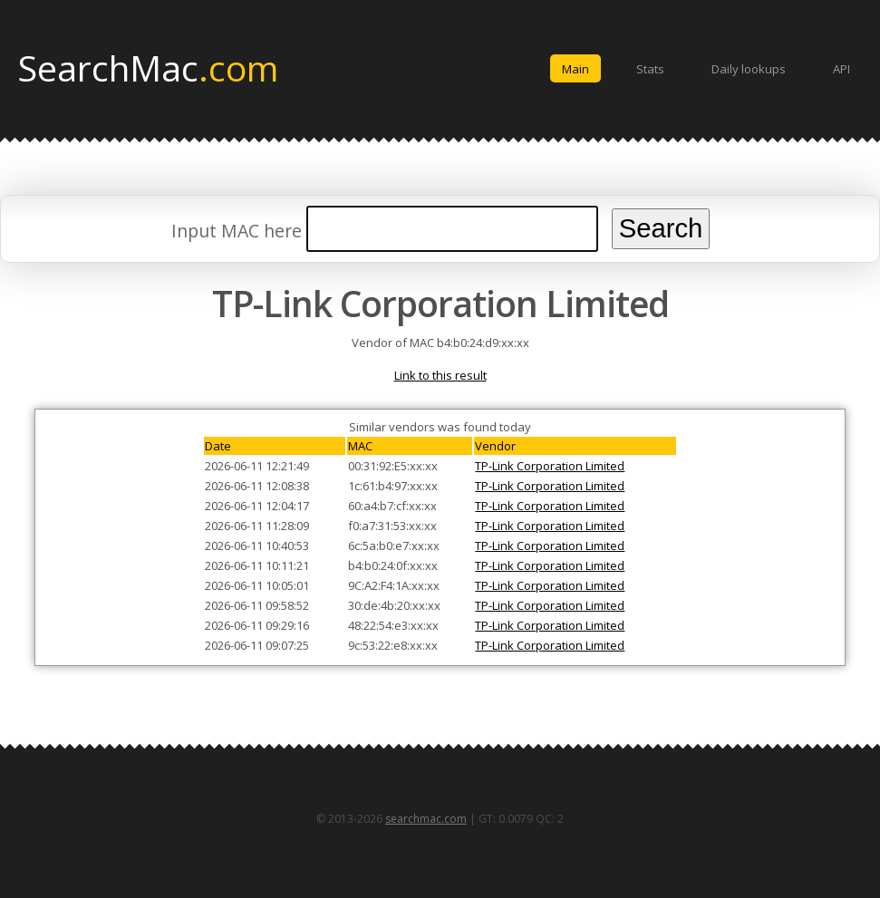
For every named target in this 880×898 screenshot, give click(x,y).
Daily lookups (748, 69)
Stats (650, 69)
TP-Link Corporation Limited (549, 466)
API (841, 69)
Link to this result (440, 375)
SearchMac (148, 67)
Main (575, 69)
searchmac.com (426, 818)
